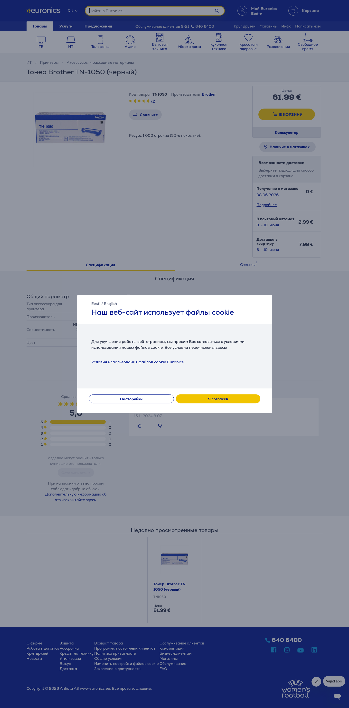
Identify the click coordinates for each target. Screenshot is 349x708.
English (110, 303)
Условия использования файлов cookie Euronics (137, 362)
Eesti (95, 303)
